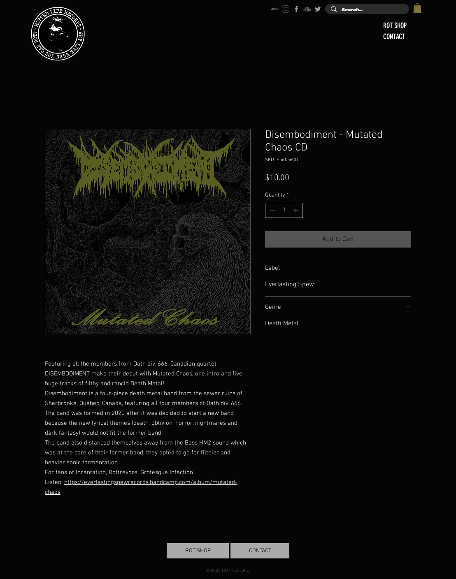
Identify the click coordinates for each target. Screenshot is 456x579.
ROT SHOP (395, 25)
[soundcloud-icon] (307, 9)
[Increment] (296, 210)
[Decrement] (271, 210)
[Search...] (367, 10)
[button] (417, 8)
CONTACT (394, 36)
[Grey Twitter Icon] (318, 9)
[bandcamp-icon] (275, 9)
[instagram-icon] (286, 9)
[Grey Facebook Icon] (296, 9)
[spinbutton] (284, 210)
